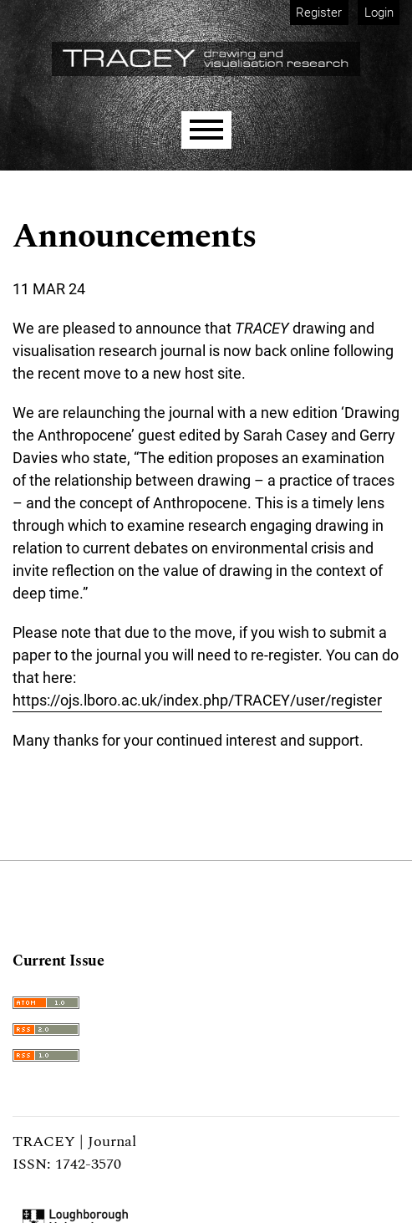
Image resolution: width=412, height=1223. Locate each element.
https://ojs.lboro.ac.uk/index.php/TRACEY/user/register (197, 700)
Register (319, 12)
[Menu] (206, 130)
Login (379, 12)
